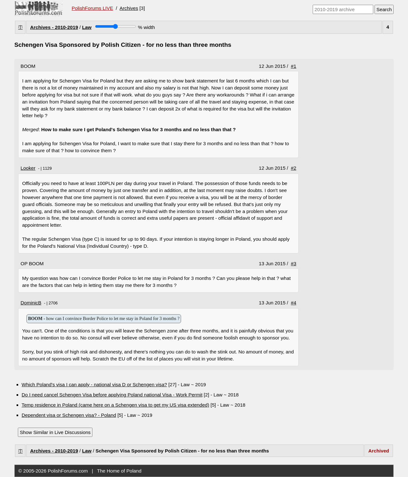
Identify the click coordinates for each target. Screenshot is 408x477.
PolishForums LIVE (92, 8)
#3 (293, 263)
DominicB (31, 302)
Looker (28, 168)
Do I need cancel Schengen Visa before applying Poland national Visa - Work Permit (112, 394)
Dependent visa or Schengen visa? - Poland (69, 415)
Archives (129, 8)
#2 (293, 168)
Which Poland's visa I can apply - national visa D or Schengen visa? (94, 384)
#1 (293, 66)
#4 (293, 302)
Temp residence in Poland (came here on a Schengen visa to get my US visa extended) (115, 405)
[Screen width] (115, 26)
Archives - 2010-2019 (54, 27)
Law (87, 27)
